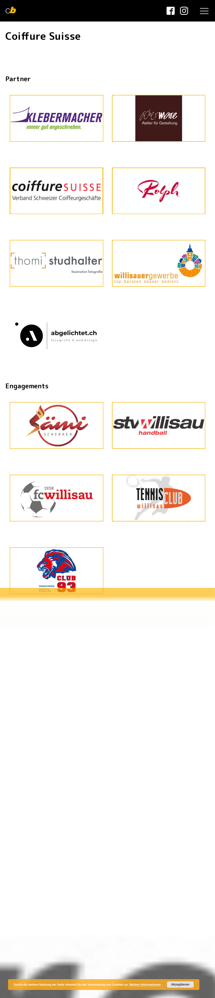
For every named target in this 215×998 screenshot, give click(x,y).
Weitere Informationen (145, 984)
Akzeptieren (180, 984)
